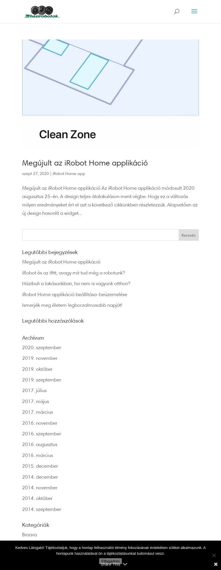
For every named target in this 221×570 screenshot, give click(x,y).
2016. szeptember (41, 433)
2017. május (35, 401)
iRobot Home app (69, 173)
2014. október (37, 498)
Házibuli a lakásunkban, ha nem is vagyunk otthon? (76, 283)
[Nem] (214, 555)
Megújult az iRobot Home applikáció (85, 162)
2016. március (37, 455)
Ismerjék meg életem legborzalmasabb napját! (72, 305)
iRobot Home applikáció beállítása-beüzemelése (74, 294)
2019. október (37, 369)
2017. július (34, 390)
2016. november (40, 423)
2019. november (40, 358)
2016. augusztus (39, 444)
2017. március (37, 412)
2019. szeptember (41, 380)
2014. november (40, 487)
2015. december (40, 466)
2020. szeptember (41, 347)
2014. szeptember (41, 509)
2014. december (40, 477)
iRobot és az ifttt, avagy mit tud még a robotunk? (73, 273)
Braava (29, 534)
